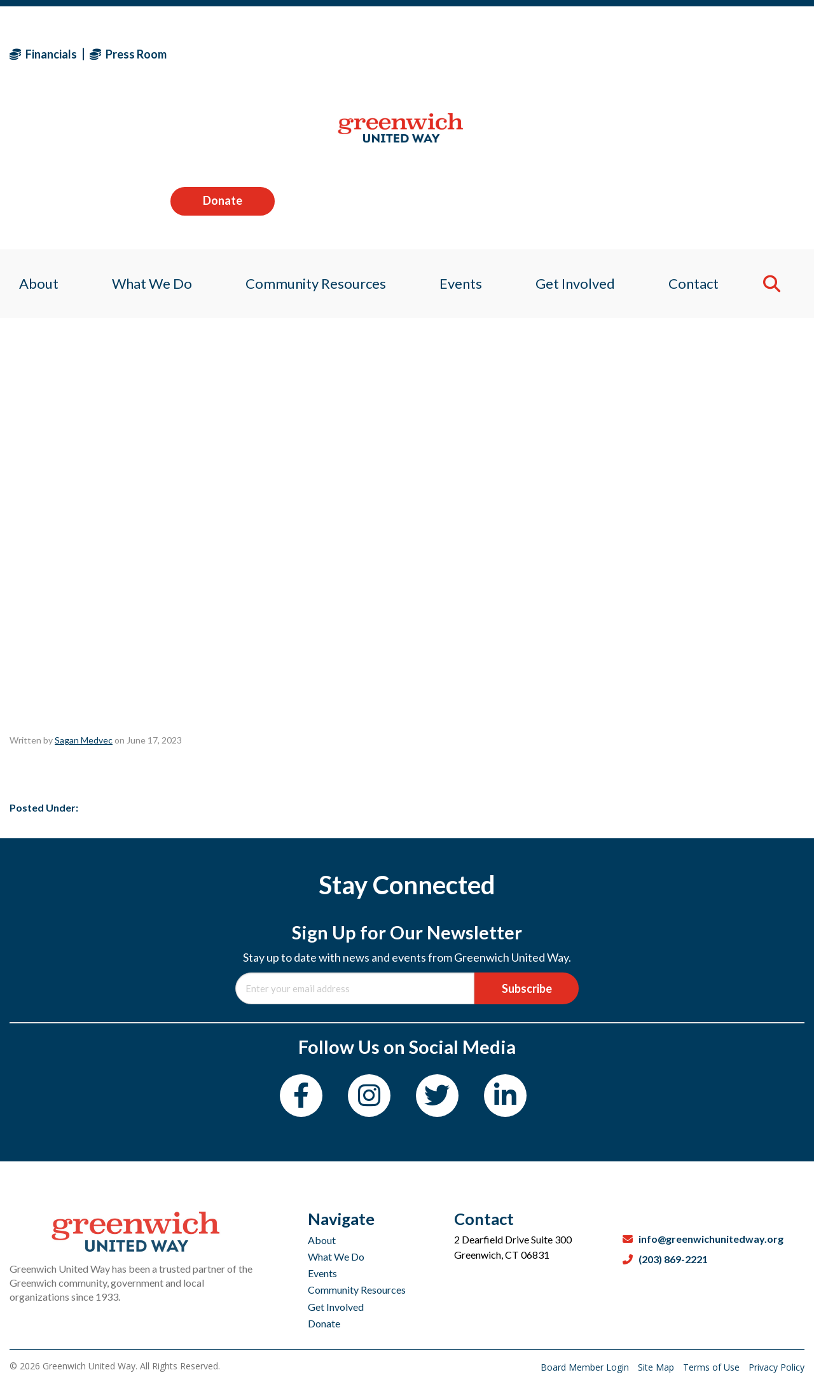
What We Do (336, 1226)
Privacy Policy (776, 1367)
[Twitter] (437, 1095)
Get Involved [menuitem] (579, 136)
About (322, 1209)
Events (322, 1242)
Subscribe (527, 988)
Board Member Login (586, 1367)
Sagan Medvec (84, 740)
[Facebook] (301, 1095)
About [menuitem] (29, 136)
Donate (752, 53)
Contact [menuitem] (701, 136)
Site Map (657, 1367)
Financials (43, 54)
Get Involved (336, 1276)
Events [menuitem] (461, 136)
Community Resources (357, 1260)
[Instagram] (369, 1095)
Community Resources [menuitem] (313, 136)
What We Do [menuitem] (146, 136)
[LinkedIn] (505, 1095)
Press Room (128, 54)
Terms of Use (712, 1367)
